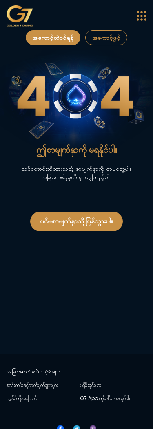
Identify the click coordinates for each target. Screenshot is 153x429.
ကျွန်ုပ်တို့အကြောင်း (23, 398)
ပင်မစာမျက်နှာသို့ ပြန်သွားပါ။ (76, 221)
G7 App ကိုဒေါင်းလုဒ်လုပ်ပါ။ (105, 398)
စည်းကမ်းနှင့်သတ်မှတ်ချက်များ (32, 385)
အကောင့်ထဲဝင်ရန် (52, 38)
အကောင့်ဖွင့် (106, 38)
